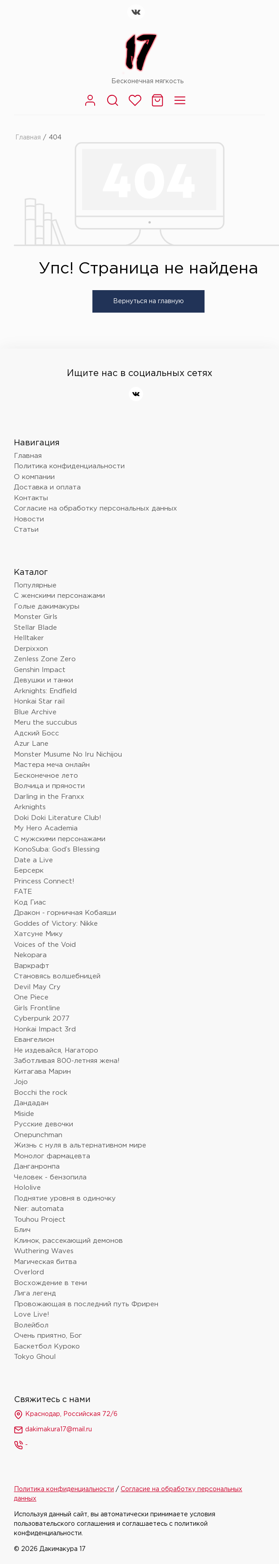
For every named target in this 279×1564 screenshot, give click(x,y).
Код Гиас (30, 902)
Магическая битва (45, 1262)
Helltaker (29, 638)
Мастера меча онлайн (52, 765)
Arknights (30, 807)
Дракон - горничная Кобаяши (65, 913)
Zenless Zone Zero (45, 659)
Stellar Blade (35, 628)
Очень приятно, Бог (48, 1336)
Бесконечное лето (46, 776)
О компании (34, 477)
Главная (28, 137)
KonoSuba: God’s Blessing (57, 849)
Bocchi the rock (40, 1093)
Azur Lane (31, 744)
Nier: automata (39, 1209)
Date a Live (33, 860)
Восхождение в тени (50, 1283)
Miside (24, 1114)
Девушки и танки (43, 680)
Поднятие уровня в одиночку (65, 1198)
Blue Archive (35, 712)
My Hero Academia (46, 828)
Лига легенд (35, 1293)
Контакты (31, 498)
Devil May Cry (37, 987)
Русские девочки (43, 1124)
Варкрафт (31, 966)
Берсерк (29, 871)
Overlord (29, 1272)
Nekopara (30, 955)
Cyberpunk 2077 (42, 1019)
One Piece (31, 997)
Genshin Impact (39, 670)
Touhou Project (39, 1220)
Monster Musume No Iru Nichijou (68, 754)
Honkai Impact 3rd (45, 1029)
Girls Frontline (37, 1008)
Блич (22, 1230)
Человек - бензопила (50, 1177)
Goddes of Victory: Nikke (56, 924)
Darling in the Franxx (49, 797)
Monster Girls (35, 617)
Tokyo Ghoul (35, 1357)
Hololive (27, 1188)
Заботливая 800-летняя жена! (67, 1061)
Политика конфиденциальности (69, 466)
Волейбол (31, 1325)
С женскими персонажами (59, 596)
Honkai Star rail (39, 701)
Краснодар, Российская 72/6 (66, 1414)
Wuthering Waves (44, 1251)
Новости (29, 519)
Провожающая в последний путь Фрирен (86, 1304)
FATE (23, 892)
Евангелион (34, 1040)
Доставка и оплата (47, 487)
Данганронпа (37, 1167)
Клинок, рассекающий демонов (68, 1241)
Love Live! (31, 1315)
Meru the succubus (45, 723)
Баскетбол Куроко (47, 1346)
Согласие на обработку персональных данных (95, 508)
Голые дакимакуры (46, 606)
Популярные (35, 585)
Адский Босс (36, 733)
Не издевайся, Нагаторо (56, 1050)
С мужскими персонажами (59, 839)
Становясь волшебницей (57, 976)
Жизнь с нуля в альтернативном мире (80, 1145)
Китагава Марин (42, 1072)
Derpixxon (31, 649)
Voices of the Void (45, 945)
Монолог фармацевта (52, 1156)
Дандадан (31, 1103)
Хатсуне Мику (38, 934)
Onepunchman (38, 1135)
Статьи (26, 530)
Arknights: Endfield (45, 691)
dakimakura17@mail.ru (53, 1430)
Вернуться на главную (148, 301)
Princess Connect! (44, 881)
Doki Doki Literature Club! (57, 818)
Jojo (21, 1082)
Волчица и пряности (49, 786)
